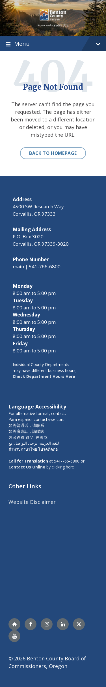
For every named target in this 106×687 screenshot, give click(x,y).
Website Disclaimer (32, 501)
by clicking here (41, 467)
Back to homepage (53, 153)
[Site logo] (53, 17)
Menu (53, 44)
